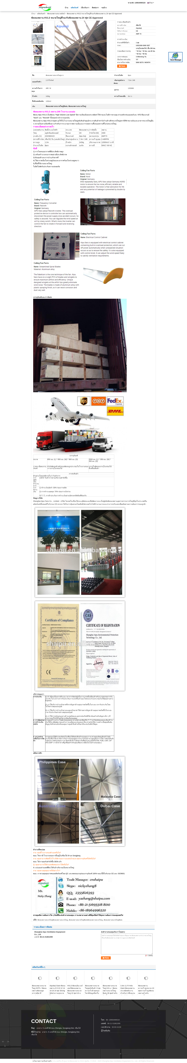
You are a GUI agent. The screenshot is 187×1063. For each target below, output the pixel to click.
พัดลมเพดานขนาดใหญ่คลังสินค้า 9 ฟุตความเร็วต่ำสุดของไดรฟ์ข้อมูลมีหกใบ (92, 989)
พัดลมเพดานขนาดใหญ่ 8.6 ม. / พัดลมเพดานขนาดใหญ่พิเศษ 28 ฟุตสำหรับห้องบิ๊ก (110, 991)
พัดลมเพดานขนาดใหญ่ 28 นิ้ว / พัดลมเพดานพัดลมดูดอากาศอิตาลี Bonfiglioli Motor (39, 991)
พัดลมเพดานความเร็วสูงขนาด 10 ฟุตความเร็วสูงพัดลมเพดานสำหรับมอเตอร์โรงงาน (146, 991)
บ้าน (66, 8)
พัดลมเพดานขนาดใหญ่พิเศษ (113, 920)
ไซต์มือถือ (105, 1031)
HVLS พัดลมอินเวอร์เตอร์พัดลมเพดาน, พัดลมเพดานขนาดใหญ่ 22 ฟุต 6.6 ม (75, 989)
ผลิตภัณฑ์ (74, 8)
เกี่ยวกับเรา (85, 8)
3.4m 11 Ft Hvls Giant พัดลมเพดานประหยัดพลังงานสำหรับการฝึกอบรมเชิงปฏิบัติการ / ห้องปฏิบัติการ (127, 992)
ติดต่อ (123, 66)
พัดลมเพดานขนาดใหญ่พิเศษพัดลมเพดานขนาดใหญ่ (85, 920)
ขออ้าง (104, 8)
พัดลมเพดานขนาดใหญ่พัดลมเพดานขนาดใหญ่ (53, 920)
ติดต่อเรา (95, 8)
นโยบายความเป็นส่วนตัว (42, 1061)
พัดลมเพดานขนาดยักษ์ (56, 13)
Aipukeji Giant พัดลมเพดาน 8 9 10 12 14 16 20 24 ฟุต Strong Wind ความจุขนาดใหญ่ (57, 991)
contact (43, 1021)
